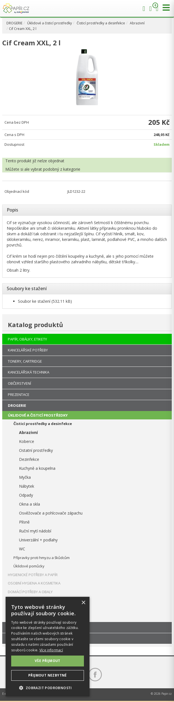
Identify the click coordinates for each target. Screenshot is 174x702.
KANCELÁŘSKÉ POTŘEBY (28, 350)
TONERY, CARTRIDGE (25, 361)
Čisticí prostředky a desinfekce (101, 23)
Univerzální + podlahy (38, 540)
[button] (47, 687)
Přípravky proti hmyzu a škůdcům (41, 557)
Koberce (26, 441)
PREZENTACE (18, 394)
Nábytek (26, 486)
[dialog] (48, 646)
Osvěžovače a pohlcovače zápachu (51, 513)
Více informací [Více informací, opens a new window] (51, 650)
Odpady (26, 495)
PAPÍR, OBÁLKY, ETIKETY (27, 339)
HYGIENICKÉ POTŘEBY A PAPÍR (33, 574)
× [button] (83, 603)
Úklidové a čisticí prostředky (49, 23)
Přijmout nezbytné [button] (47, 675)
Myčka (25, 477)
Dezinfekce (29, 459)
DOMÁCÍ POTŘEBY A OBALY (30, 591)
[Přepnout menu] (165, 7)
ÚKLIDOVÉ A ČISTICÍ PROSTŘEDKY (38, 415)
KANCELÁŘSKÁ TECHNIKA (28, 372)
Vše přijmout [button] (47, 660)
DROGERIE (14, 23)
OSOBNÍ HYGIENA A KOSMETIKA (34, 583)
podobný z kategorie (61, 169)
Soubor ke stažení (34, 301)
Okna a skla (29, 504)
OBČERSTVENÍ (19, 383)
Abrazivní (137, 23)
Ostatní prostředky (36, 450)
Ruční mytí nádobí (35, 531)
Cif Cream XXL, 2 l (22, 28)
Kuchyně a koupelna (37, 468)
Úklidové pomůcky (28, 566)
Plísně (24, 522)
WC (22, 548)
